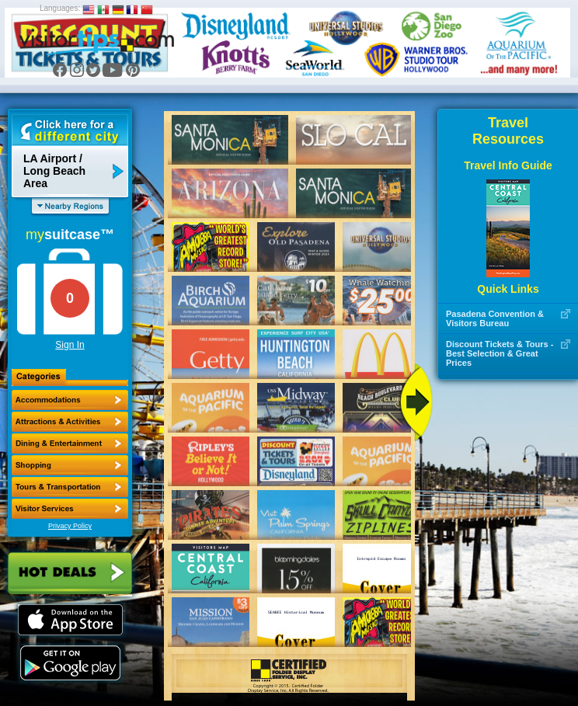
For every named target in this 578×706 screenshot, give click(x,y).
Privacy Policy (70, 526)
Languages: (60, 8)
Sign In (69, 344)
